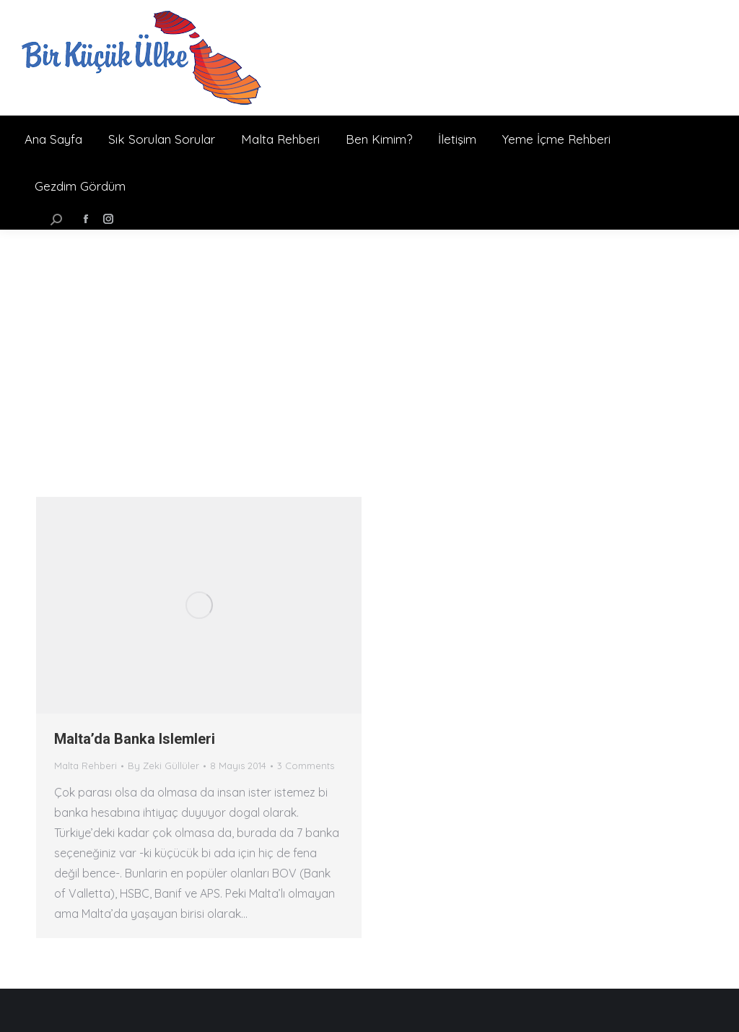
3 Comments (305, 765)
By (163, 765)
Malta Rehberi (85, 765)
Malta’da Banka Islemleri (134, 738)
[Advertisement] (369, 338)
